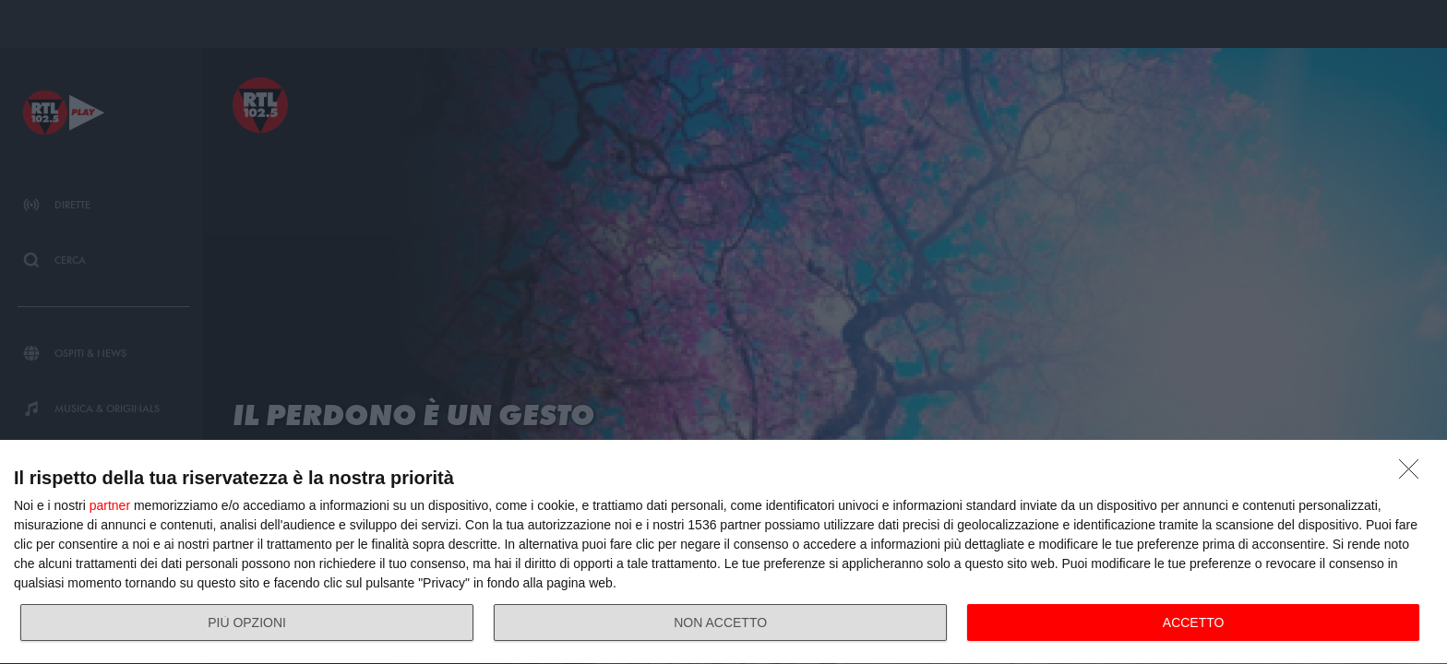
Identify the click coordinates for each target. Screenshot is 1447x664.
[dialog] (723, 552)
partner (110, 505)
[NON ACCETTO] (1414, 474)
